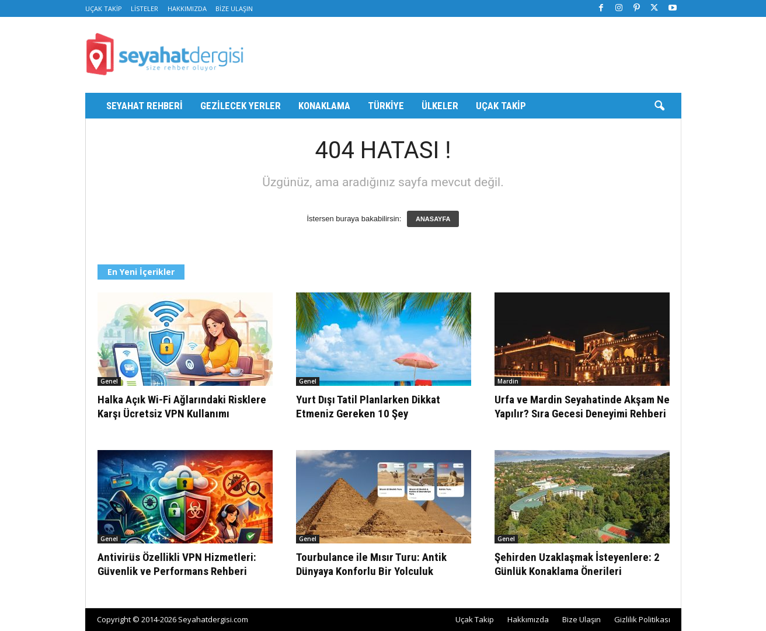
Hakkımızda (187, 8)
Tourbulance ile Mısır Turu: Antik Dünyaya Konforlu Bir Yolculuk (371, 564)
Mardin (507, 381)
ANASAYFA (433, 218)
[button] (659, 106)
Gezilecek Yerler (240, 105)
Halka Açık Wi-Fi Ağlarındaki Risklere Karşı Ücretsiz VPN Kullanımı (182, 406)
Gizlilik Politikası (642, 619)
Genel (109, 381)
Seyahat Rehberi (144, 105)
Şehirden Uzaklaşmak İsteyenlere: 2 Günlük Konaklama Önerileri (577, 564)
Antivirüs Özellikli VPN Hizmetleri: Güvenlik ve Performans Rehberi (177, 564)
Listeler (144, 8)
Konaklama (324, 105)
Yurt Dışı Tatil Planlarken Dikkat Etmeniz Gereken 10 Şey (368, 406)
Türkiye (386, 105)
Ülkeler (440, 105)
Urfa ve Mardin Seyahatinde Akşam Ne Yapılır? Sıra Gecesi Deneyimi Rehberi (582, 406)
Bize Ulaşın (234, 8)
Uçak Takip (103, 8)
